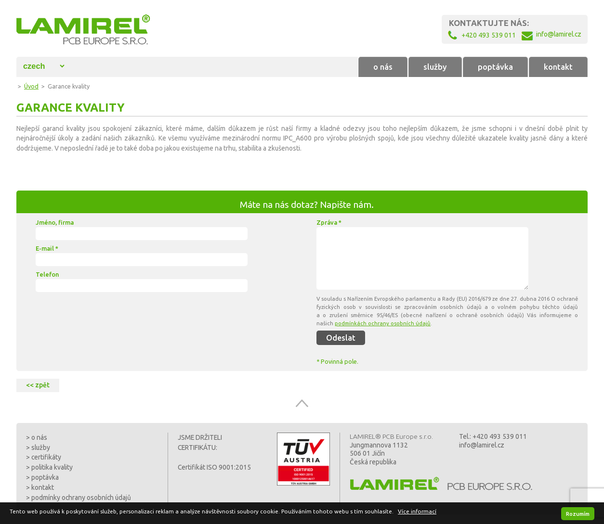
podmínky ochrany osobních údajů (81, 497)
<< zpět (38, 385)
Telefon (47, 274)
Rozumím (578, 514)
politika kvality (52, 467)
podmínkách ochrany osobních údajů (383, 323)
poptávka (495, 67)
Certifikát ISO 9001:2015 (214, 467)
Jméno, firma (55, 222)
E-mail (47, 248)
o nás (383, 67)
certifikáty (46, 457)
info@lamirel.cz (481, 445)
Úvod (31, 86)
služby (435, 67)
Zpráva (328, 222)
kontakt (558, 67)
